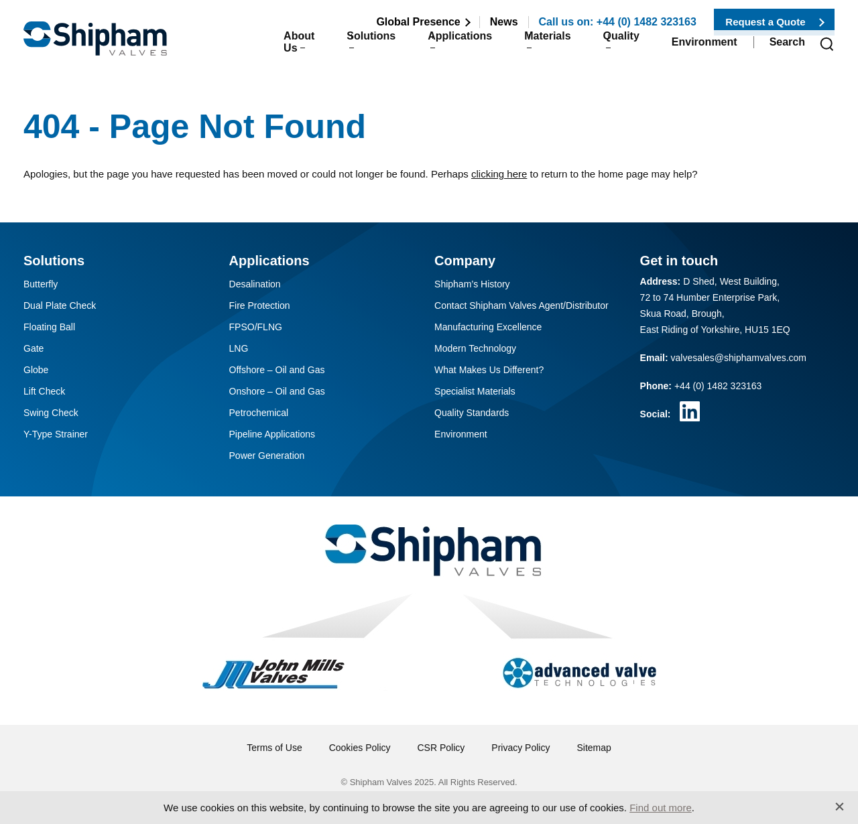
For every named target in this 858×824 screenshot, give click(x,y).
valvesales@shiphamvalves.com (739, 357)
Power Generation (267, 455)
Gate (33, 348)
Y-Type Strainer (55, 434)
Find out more (660, 807)
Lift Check (44, 391)
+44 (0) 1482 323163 (717, 386)
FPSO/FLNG (255, 327)
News (504, 21)
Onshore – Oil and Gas (277, 391)
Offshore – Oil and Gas (277, 369)
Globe (35, 369)
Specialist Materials (474, 391)
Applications (438, 48)
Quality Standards (471, 412)
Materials (532, 48)
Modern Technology (475, 348)
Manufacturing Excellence (488, 327)
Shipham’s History (472, 284)
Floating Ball (49, 327)
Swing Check (50, 412)
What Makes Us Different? (489, 369)
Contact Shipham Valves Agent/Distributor (521, 305)
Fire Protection (259, 305)
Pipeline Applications (272, 434)
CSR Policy (441, 747)
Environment (704, 48)
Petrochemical (259, 412)
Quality (614, 48)
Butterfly (40, 284)
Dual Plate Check (59, 305)
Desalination (255, 284)
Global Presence (418, 21)
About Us (254, 48)
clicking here (499, 174)
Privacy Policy (520, 747)
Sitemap (593, 747)
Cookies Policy (360, 747)
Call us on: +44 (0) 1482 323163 (617, 21)
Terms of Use (274, 747)
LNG (239, 348)
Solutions (341, 48)
